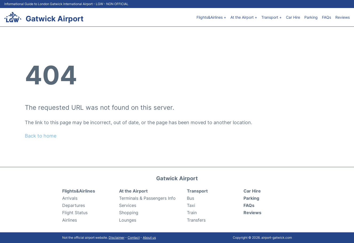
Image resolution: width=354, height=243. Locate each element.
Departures (73, 205)
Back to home (40, 136)
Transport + (271, 17)
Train (192, 212)
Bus (190, 198)
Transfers (196, 220)
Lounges (127, 220)
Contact (134, 238)
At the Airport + (243, 17)
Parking (311, 17)
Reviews (342, 17)
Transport (197, 191)
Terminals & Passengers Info (147, 198)
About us (149, 238)
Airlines (69, 220)
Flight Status (75, 212)
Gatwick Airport (55, 18)
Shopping (128, 212)
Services (127, 205)
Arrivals (69, 198)
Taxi (191, 205)
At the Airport (133, 191)
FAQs (326, 17)
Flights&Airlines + (211, 17)
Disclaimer (116, 238)
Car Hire (293, 17)
